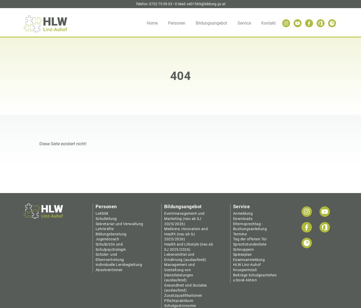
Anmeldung (243, 213)
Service (244, 23)
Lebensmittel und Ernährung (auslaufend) (185, 257)
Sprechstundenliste (250, 244)
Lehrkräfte (105, 229)
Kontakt (268, 23)
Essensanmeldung (249, 260)
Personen (176, 23)
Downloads (243, 219)
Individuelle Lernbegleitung (119, 265)
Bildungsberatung (111, 234)
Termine (240, 234)
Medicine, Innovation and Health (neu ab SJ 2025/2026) (186, 234)
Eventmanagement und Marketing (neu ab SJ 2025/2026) (184, 218)
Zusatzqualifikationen (183, 295)
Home (152, 23)
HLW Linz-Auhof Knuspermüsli (247, 267)
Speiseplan (242, 254)
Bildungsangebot (211, 23)
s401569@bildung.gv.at (206, 4)
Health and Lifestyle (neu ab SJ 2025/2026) (188, 247)
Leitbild (102, 213)
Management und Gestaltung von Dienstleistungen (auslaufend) (179, 272)
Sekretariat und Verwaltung (119, 224)
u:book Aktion (245, 280)
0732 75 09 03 (160, 4)
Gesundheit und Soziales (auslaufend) (185, 288)
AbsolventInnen (109, 270)
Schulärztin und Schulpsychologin (111, 247)
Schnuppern (243, 249)
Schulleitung (106, 219)
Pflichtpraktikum (178, 301)
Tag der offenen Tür (250, 239)
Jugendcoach (107, 239)
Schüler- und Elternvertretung (110, 257)
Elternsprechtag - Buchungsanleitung (250, 226)
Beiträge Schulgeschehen (255, 275)
